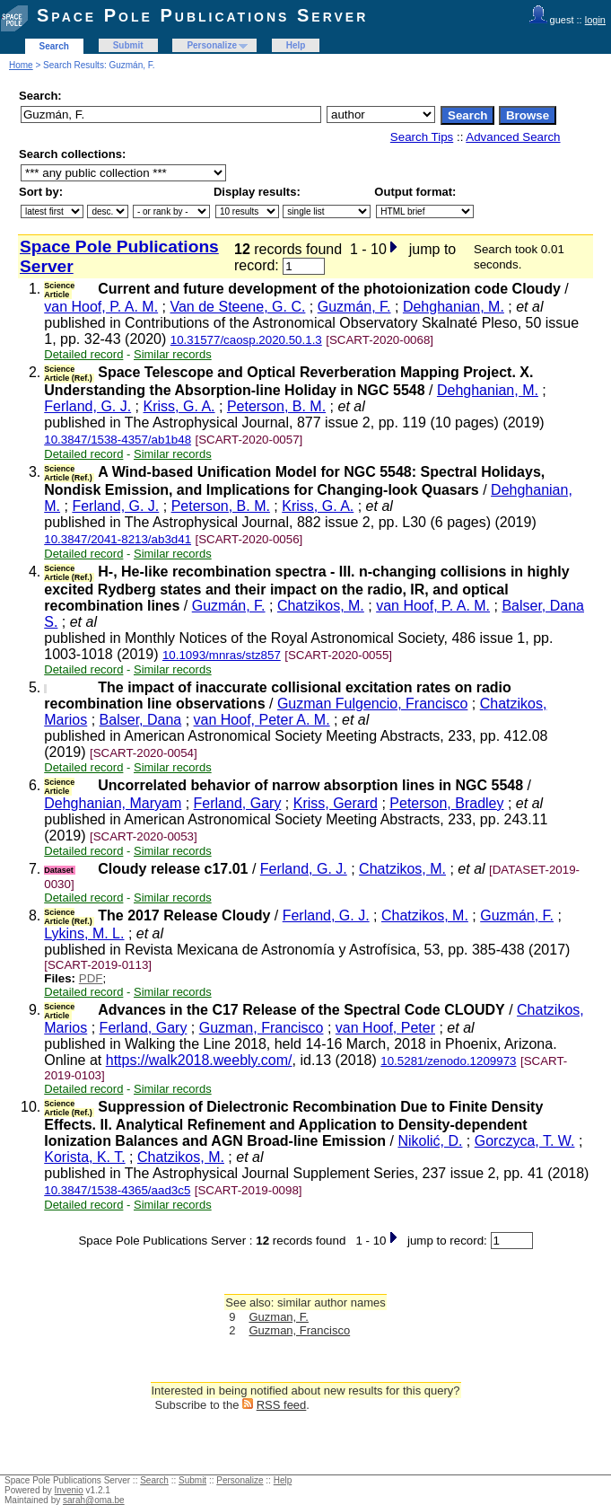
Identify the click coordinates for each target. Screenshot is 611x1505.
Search (54, 46)
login (595, 19)
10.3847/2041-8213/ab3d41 (117, 539)
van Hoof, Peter (385, 1027)
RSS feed (282, 1405)
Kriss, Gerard (335, 803)
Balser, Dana (141, 719)
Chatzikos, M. (320, 605)
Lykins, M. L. (84, 933)
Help (296, 45)
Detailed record (83, 354)
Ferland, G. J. (87, 406)
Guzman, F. (278, 1317)
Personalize (212, 45)
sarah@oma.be (94, 1500)
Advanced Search (513, 137)
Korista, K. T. (84, 1157)
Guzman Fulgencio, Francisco (372, 703)
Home (21, 65)
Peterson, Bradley (446, 803)
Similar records (173, 354)
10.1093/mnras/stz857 (221, 655)
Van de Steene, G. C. (237, 306)
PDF (91, 978)
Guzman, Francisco (261, 1027)
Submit (128, 45)
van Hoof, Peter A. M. (262, 719)
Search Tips (421, 137)
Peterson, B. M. (276, 406)
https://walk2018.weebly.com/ (199, 1060)
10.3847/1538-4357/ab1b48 (117, 439)
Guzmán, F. (354, 306)
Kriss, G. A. (179, 406)
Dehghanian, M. (453, 306)
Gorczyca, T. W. (525, 1141)
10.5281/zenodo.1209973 (448, 1061)
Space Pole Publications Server (202, 15)
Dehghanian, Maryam (112, 803)
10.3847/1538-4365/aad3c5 (117, 1190)
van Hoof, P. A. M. (101, 306)
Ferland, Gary (238, 803)
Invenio (69, 1490)
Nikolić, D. (429, 1141)
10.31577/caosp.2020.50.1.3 (246, 340)
